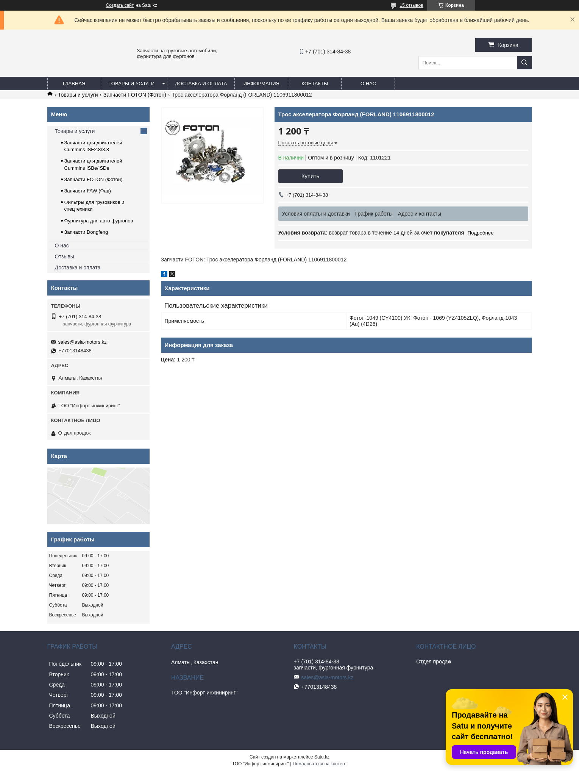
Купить (310, 176)
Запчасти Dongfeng (86, 232)
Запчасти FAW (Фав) (87, 191)
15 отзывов (411, 5)
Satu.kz (321, 757)
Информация (261, 83)
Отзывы (64, 256)
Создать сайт (120, 5)
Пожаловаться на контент (320, 763)
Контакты (314, 83)
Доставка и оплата (201, 83)
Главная (74, 83)
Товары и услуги (132, 83)
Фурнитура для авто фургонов (98, 221)
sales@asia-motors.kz (82, 342)
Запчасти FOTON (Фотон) (134, 95)
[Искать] (524, 62)
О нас (368, 83)
